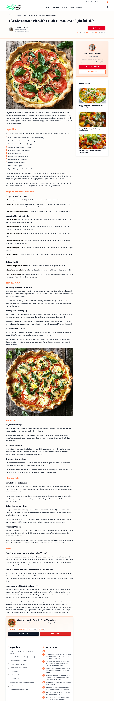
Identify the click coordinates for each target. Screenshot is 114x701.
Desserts (79, 7)
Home (47, 7)
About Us (89, 2)
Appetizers (55, 7)
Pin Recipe (97, 28)
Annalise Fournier (22, 27)
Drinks (72, 7)
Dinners (64, 7)
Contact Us (99, 2)
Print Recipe (23, 633)
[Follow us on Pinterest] (107, 2)
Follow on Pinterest (92, 66)
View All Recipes (92, 71)
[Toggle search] (107, 7)
